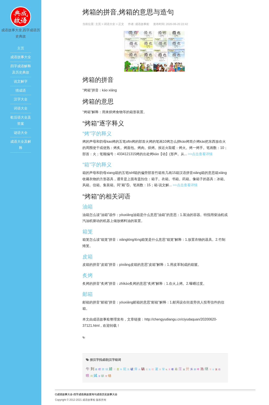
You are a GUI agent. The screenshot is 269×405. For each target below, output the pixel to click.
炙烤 (87, 275)
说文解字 (21, 81)
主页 (20, 48)
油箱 (87, 207)
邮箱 (87, 294)
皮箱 (87, 257)
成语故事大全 (20, 57)
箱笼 (87, 232)
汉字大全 (21, 99)
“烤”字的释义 (97, 133)
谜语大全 (21, 132)
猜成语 (20, 90)
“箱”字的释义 (97, 164)
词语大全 (21, 108)
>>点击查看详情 (200, 154)
